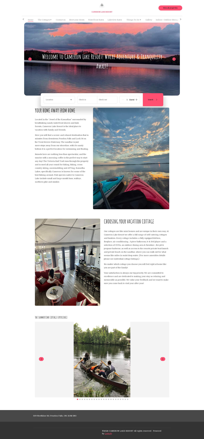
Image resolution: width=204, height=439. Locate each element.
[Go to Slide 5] (87, 399)
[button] (23, 19)
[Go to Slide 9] (96, 399)
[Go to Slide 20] (123, 399)
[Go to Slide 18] (118, 399)
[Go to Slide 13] (106, 399)
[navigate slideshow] (41, 359)
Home (30, 20)
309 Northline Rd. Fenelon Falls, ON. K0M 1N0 (54, 416)
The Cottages (44, 20)
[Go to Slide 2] (80, 399)
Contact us (61, 20)
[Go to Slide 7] (92, 399)
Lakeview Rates (115, 20)
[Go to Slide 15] (111, 399)
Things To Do (133, 20)
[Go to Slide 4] (84, 399)
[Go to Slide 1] (77, 399)
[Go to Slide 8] (94, 399)
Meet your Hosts (76, 20)
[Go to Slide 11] (101, 399)
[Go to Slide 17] (115, 399)
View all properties (170, 8)
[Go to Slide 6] (89, 399)
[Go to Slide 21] (125, 399)
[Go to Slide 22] (127, 399)
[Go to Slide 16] (113, 399)
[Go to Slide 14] (108, 399)
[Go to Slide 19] (120, 399)
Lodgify (108, 433)
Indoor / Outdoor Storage (167, 20)
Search (153, 99)
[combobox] (59, 99)
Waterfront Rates (96, 20)
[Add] (136, 99)
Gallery (148, 20)
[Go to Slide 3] (82, 399)
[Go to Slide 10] (99, 399)
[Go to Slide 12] (103, 399)
